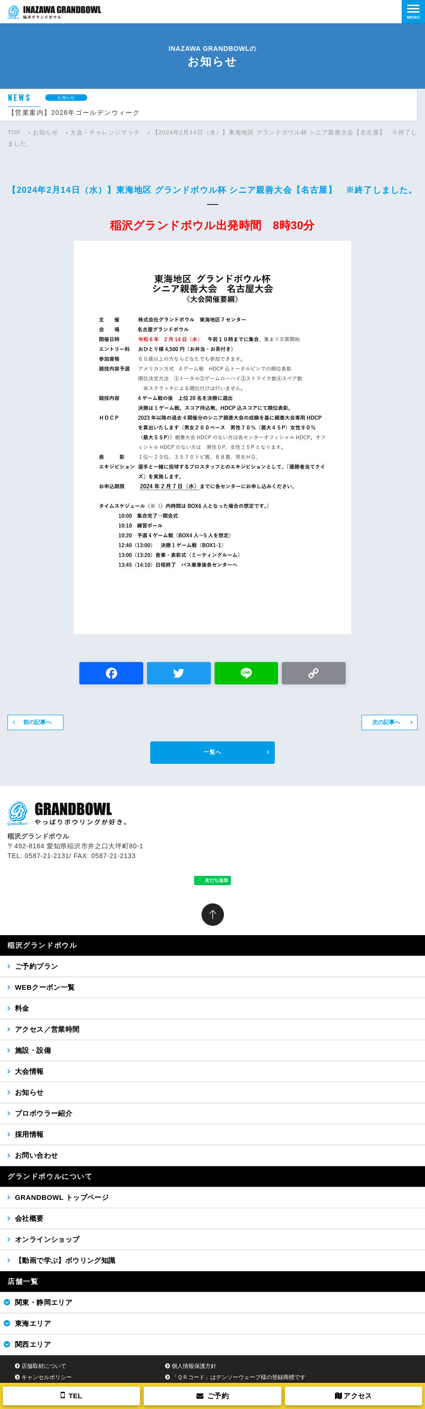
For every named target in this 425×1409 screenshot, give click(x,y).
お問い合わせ (36, 1155)
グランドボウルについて (50, 1176)
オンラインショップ (47, 1239)
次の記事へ (386, 722)
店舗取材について (43, 1366)
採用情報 (29, 1134)
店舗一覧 (22, 1281)
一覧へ (212, 752)
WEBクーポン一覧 (45, 987)
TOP (14, 132)
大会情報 (29, 1071)
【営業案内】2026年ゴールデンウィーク (74, 112)
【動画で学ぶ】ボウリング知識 (65, 1260)
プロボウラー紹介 (43, 1113)
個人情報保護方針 (194, 1366)
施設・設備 (33, 1050)
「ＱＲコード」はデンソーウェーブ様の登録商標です (239, 1377)
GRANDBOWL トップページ (62, 1197)
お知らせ (45, 132)
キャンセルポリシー (46, 1377)
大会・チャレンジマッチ (105, 132)
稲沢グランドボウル (42, 945)
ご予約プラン (36, 966)
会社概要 (29, 1218)
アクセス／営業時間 (47, 1029)
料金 (22, 1008)
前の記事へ (37, 722)
